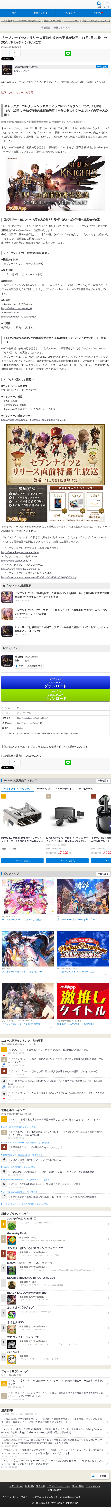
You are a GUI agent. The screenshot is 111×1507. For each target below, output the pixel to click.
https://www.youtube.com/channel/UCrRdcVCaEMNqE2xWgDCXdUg (38, 577)
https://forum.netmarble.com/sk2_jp (20, 569)
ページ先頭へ (101, 1476)
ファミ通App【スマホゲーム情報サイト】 (21, 20)
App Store (55, 683)
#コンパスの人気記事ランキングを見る (19, 1127)
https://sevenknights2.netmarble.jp (20, 552)
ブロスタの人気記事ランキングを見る (19, 1167)
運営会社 (40, 1486)
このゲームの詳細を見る (30, 666)
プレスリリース (71, 20)
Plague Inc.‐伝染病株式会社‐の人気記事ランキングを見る (26, 1180)
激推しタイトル (62, 27)
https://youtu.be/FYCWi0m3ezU (18, 316)
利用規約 (29, 1486)
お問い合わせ (16, 1486)
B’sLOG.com (54, 1490)
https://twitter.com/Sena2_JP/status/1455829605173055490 (33, 419)
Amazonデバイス (65, 788)
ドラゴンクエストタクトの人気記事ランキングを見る (25, 1204)
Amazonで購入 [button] (22, 860)
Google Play (55, 695)
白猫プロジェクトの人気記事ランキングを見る (22, 1155)
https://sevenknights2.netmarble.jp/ (32, 718)
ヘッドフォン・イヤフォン (17, 788)
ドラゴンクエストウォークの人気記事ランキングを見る (26, 1143)
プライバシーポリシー (58, 1486)
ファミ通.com (93, 1486)
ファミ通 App (12, 5)
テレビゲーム (86, 788)
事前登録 (45, 27)
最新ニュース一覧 (52, 20)
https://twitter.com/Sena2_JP (16, 308)
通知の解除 (78, 1486)
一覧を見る (103, 780)
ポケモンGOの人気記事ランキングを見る (20, 1192)
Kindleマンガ (44, 788)
